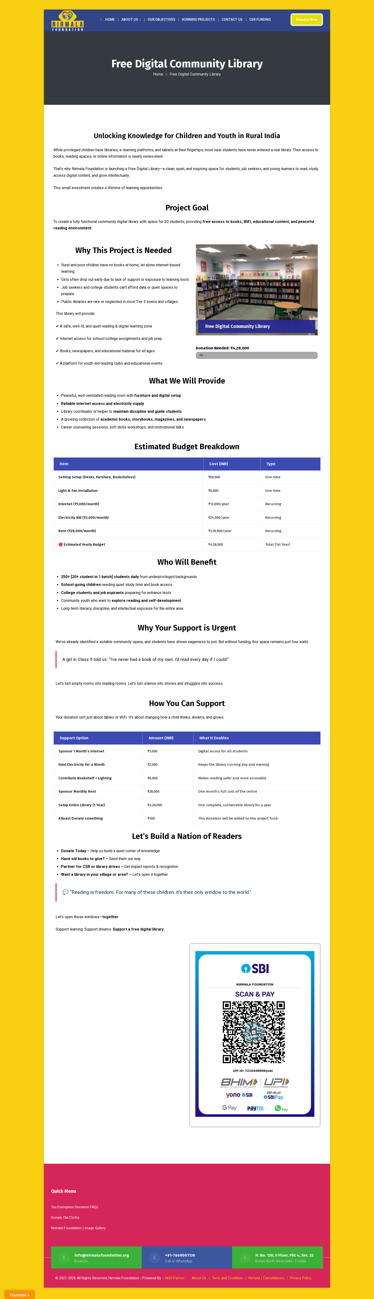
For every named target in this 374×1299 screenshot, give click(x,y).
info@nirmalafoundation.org (101, 1257)
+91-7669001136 (180, 1257)
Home (158, 74)
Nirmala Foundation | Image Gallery (78, 1230)
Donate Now (305, 20)
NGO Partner (175, 1280)
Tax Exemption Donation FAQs (74, 1209)
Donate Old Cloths (65, 1219)
